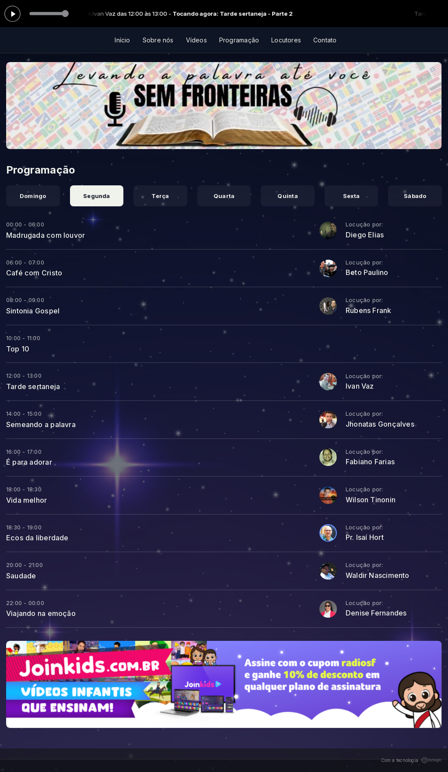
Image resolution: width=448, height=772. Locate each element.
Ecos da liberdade (37, 537)
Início (122, 40)
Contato (324, 40)
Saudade (21, 575)
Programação (239, 40)
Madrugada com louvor (45, 235)
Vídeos (196, 40)
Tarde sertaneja (33, 386)
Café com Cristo (34, 272)
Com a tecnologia (411, 760)
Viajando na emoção (41, 613)
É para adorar (29, 462)
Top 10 (17, 348)
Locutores (286, 40)
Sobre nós (158, 40)
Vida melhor (26, 500)
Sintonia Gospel (33, 310)
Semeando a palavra (41, 424)
